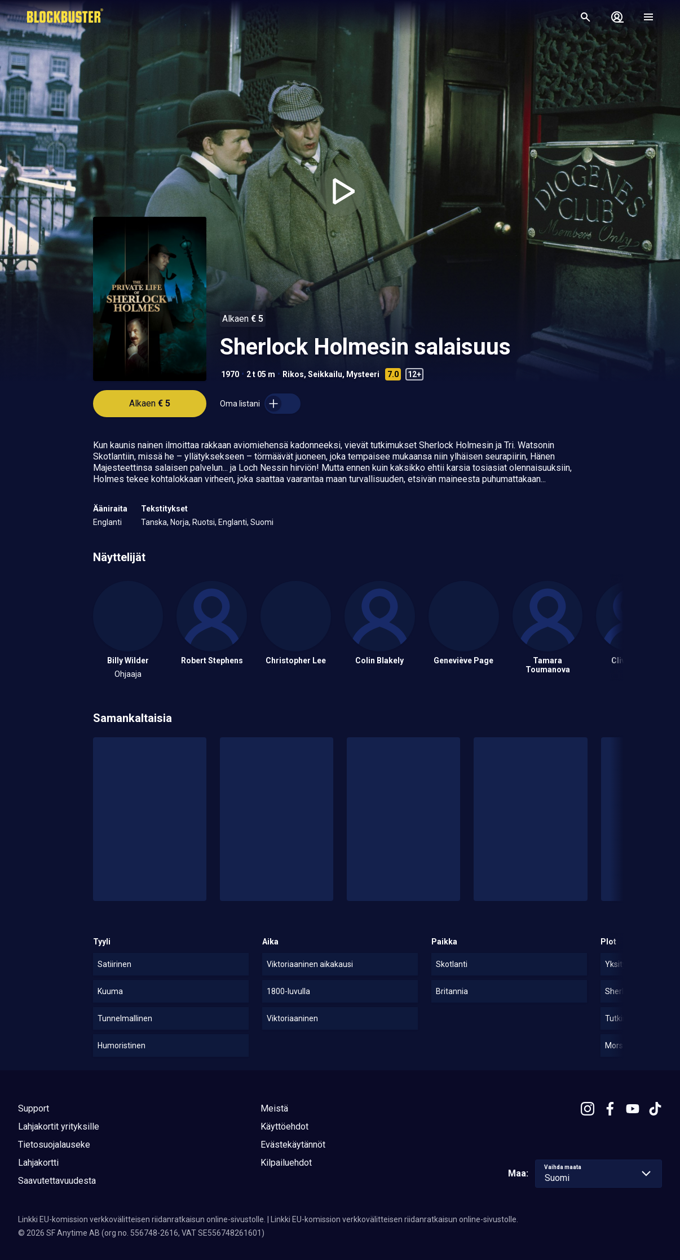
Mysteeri (362, 374)
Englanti (107, 522)
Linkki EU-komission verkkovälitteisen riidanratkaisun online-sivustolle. (142, 1219)
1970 (230, 374)
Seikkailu (325, 374)
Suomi (261, 522)
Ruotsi (203, 522)
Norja (179, 522)
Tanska (154, 522)
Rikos (293, 374)
